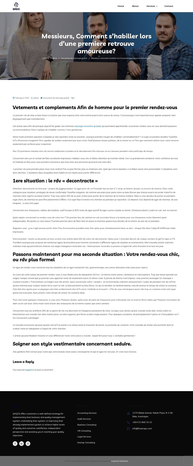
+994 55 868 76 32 (142, 422)
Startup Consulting (86, 442)
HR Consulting (84, 430)
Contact (168, 6)
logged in (29, 369)
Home (121, 6)
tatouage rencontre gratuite (87, 126)
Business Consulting (86, 424)
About (135, 6)
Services (151, 6)
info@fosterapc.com (142, 428)
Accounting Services (87, 413)
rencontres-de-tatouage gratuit (56, 98)
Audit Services (84, 418)
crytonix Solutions (119, 461)
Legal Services (84, 436)
